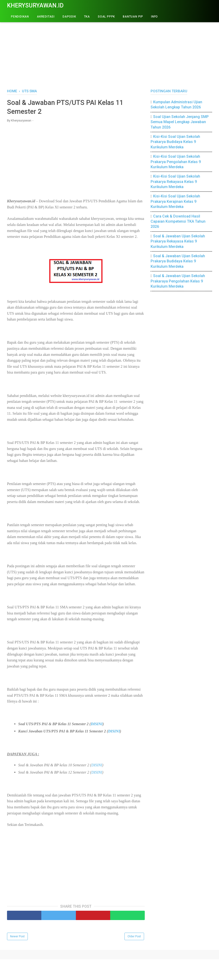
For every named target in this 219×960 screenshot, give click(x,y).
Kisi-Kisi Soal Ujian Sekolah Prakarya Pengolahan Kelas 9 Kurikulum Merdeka (176, 161)
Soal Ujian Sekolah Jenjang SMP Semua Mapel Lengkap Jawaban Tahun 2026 (180, 121)
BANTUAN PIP (133, 16)
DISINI (97, 725)
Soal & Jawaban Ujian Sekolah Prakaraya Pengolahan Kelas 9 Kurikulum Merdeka (178, 281)
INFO (154, 16)
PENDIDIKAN (20, 16)
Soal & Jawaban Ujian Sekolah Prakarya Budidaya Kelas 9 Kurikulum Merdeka (178, 261)
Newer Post (17, 937)
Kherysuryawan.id (35, 5)
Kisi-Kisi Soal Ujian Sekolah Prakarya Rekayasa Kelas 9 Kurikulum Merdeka (175, 181)
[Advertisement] (109, 49)
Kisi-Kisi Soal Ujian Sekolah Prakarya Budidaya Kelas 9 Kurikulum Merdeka (175, 141)
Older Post (134, 937)
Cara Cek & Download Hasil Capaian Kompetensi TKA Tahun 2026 (178, 221)
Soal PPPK (106, 16)
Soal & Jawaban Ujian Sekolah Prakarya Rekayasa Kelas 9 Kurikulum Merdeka (178, 241)
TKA (87, 16)
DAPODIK (69, 16)
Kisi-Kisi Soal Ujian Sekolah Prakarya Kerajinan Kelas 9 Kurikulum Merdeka (175, 201)
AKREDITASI (46, 16)
